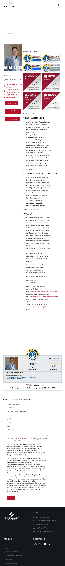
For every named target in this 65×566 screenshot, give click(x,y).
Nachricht (10, 426)
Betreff (9, 419)
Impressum (9, 548)
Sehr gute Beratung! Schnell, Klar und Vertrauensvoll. (20, 377)
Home (4, 33)
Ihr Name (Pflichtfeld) (13, 404)
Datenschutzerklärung (22, 439)
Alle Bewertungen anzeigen (53, 380)
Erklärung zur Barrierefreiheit (14, 556)
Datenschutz (9, 544)
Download (9, 559)
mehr (24, 378)
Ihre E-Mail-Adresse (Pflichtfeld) (16, 412)
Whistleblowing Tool (12, 563)
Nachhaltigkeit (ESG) (12, 552)
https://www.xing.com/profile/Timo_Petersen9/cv (45, 291)
